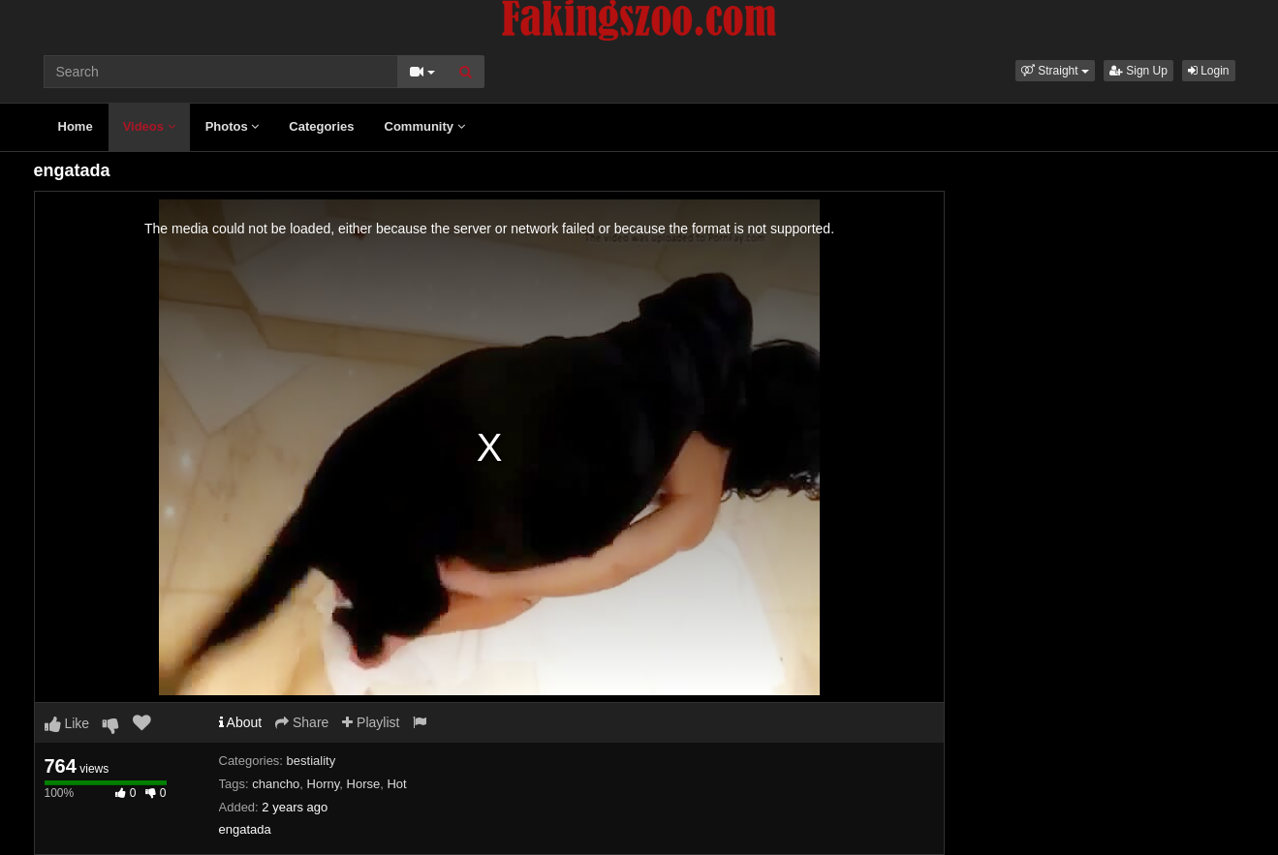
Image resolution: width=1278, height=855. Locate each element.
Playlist (370, 722)
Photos (232, 126)
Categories (321, 126)
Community (425, 126)
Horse (364, 784)
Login (1209, 70)
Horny (323, 784)
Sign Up (1138, 70)
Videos (149, 126)
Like (67, 723)
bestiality (311, 760)
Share (301, 722)
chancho (275, 784)
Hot (396, 784)
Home (75, 126)
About (241, 722)
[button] (1055, 70)
